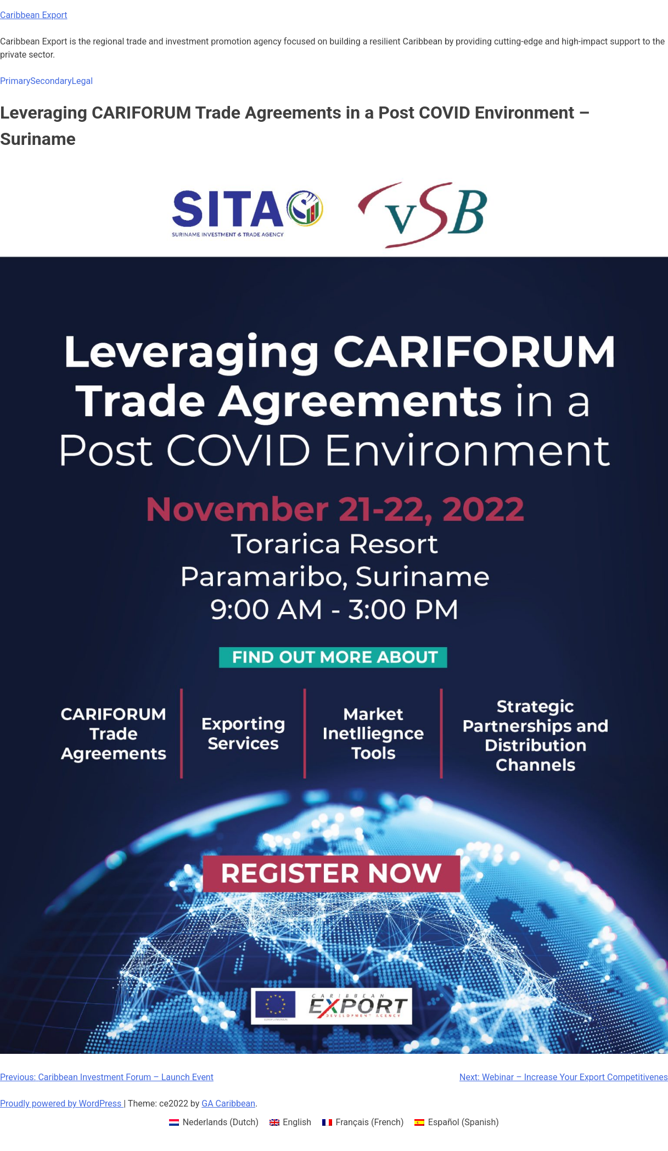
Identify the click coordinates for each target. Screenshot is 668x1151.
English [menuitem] (297, 1122)
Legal (82, 81)
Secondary (50, 81)
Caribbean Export (34, 15)
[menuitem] (214, 1122)
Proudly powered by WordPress (62, 1103)
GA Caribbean (228, 1103)
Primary (15, 81)
